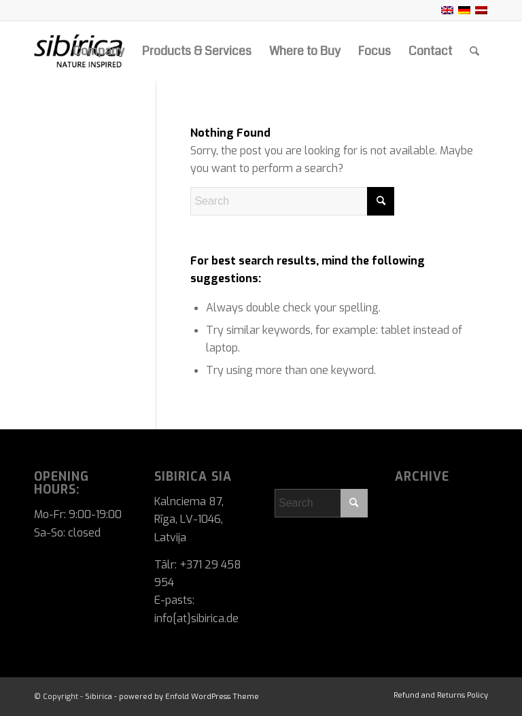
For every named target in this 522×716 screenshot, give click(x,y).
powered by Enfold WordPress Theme (189, 697)
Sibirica (98, 697)
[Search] (474, 51)
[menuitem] (98, 51)
